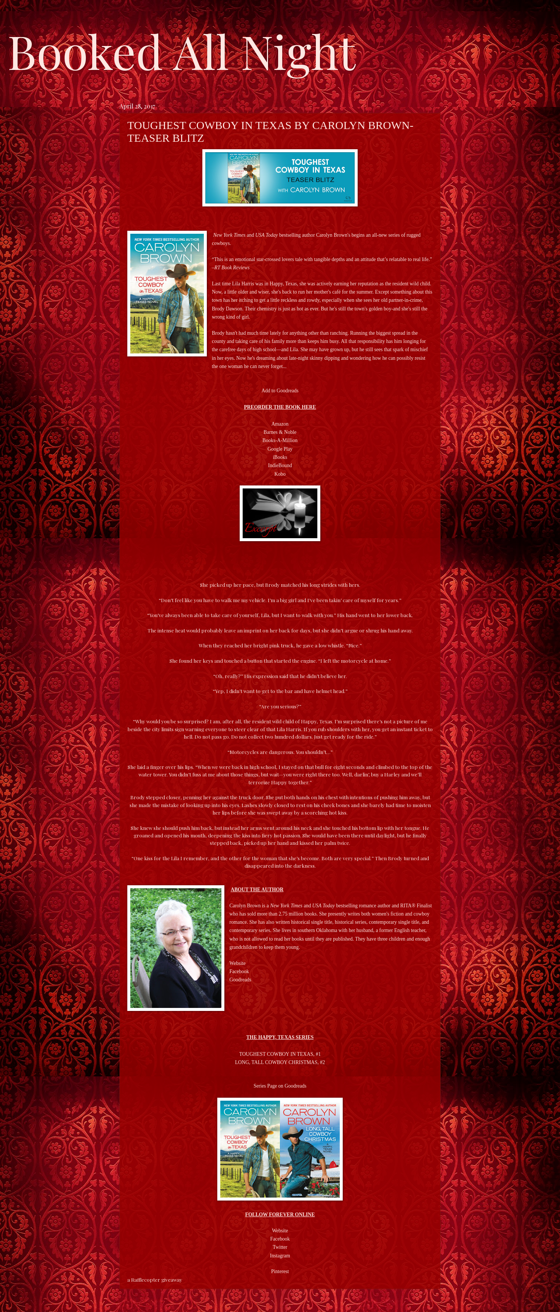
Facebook (280, 1239)
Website (280, 1230)
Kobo (280, 474)
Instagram (280, 1256)
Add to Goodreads (279, 390)
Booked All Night (181, 50)
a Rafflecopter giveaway (154, 1279)
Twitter (280, 1247)
